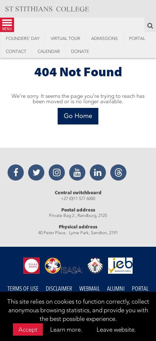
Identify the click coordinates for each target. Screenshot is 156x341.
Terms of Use (23, 288)
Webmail (89, 288)
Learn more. (66, 329)
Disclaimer (59, 288)
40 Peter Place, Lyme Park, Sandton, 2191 (78, 232)
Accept (27, 329)
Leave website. (116, 329)
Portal (140, 288)
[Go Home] (78, 116)
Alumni (116, 288)
